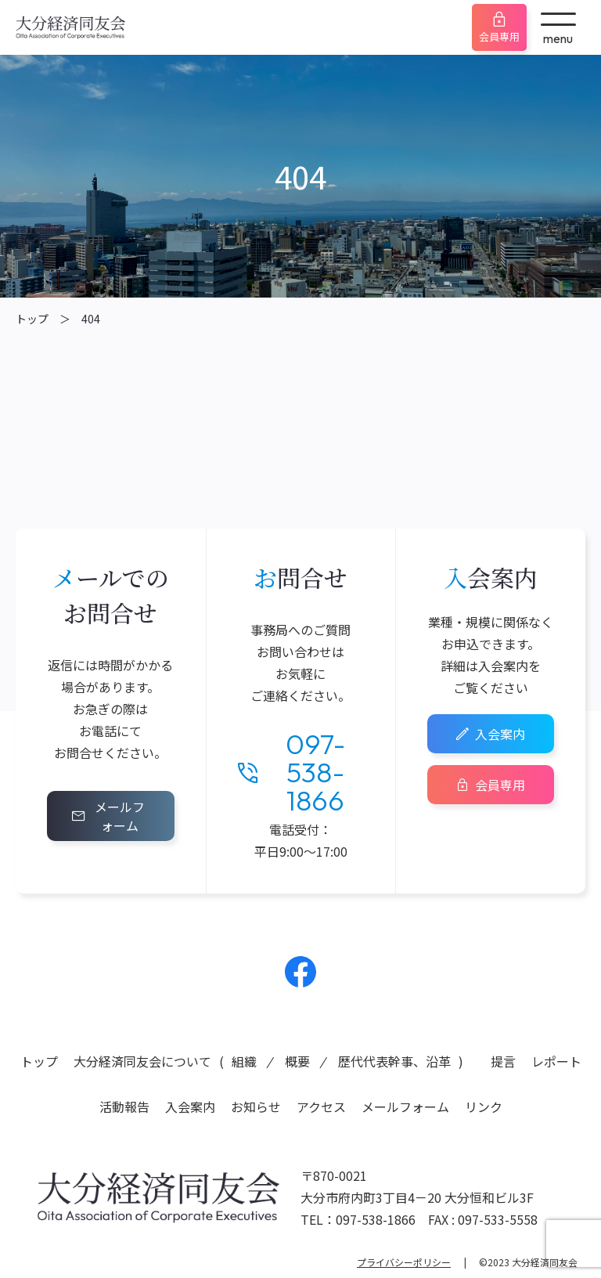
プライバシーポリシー (404, 1262)
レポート (556, 1061)
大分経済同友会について (142, 1061)
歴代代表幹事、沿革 (394, 1061)
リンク (483, 1106)
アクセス (321, 1106)
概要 (297, 1061)
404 (90, 319)
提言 (503, 1061)
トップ (32, 319)
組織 (244, 1061)
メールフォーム (120, 816)
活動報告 (124, 1106)
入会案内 (500, 733)
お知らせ (256, 1106)
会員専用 (499, 36)
